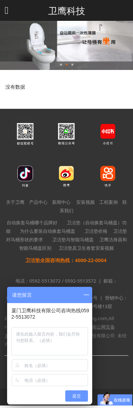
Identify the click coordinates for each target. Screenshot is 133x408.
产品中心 (38, 202)
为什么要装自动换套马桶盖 (47, 231)
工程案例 (108, 202)
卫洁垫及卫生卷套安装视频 (86, 248)
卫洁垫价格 (95, 231)
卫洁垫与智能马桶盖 (73, 239)
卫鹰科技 (66, 11)
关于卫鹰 (15, 202)
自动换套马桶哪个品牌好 (32, 222)
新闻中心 (61, 202)
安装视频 (85, 202)
